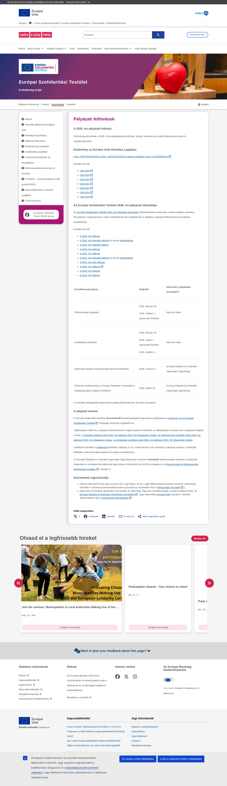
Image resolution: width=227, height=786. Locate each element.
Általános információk (33, 646)
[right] (209, 572)
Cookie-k (136, 720)
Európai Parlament (141, 743)
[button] (78, 516)
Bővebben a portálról (78, 677)
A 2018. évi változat (90, 275)
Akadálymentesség (29, 673)
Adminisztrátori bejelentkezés (34, 678)
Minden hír (200, 538)
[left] (18, 572)
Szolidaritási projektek (36, 151)
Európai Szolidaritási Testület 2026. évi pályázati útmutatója (107, 212)
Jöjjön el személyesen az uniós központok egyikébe (93, 725)
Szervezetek (98, 23)
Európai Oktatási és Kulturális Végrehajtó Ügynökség (107, 494)
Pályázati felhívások (35, 141)
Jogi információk (142, 697)
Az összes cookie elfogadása (138, 759)
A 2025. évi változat (90, 236)
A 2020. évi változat (90, 266)
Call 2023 (85, 179)
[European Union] (31, 703)
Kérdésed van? (197, 34)
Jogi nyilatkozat (139, 715)
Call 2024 (85, 175)
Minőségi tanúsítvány (36, 135)
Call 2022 (85, 183)
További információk (43, 607)
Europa (22, 23)
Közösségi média (78, 732)
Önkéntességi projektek (37, 146)
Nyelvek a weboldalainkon (144, 706)
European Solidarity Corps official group (39, 214)
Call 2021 (85, 188)
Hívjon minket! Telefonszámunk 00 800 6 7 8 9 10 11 (94, 706)
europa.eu (44, 706)
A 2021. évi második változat (94, 258)
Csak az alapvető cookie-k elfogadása (181, 759)
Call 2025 (85, 170)
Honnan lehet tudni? (78, 2)
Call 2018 (85, 196)
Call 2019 (85, 192)
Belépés (205, 104)
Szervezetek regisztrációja (114, 497)
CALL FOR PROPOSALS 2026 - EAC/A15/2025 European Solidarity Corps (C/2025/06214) (121, 156)
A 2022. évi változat (90, 253)
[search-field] (123, 35)
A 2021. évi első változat (92, 262)
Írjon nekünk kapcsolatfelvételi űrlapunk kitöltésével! (93, 720)
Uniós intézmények (144, 734)
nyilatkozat (101, 447)
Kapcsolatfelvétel (27, 659)
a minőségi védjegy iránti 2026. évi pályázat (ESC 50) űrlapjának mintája (119, 435)
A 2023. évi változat (90, 249)
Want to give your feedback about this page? (112, 630)
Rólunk (28, 119)
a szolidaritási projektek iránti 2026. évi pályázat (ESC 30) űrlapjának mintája (152, 440)
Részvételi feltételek (29, 669)
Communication (33, 200)
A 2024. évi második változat (94, 240)
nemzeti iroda (163, 494)
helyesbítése (126, 240)
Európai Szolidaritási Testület (76, 23)
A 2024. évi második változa (94, 245)
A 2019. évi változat (90, 271)
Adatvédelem (138, 711)
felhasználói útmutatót (168, 487)
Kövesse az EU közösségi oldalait (84, 740)
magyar (201, 13)
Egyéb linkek (25, 664)
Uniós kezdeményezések (47, 23)
